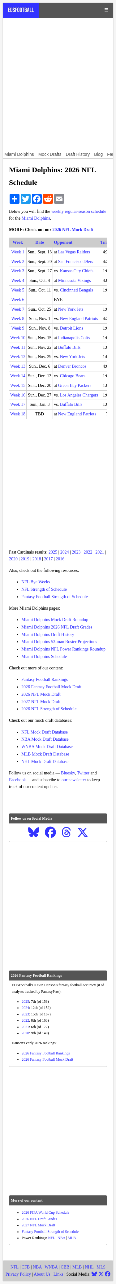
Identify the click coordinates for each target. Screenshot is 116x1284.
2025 (53, 552)
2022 (88, 552)
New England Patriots (79, 318)
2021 (99, 552)
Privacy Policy (18, 1274)
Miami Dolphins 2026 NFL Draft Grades (56, 627)
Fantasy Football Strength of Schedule (54, 596)
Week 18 (17, 414)
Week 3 (17, 271)
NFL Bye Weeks (35, 582)
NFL (51, 1238)
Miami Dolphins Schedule (44, 656)
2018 (36, 559)
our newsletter (74, 780)
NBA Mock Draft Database (45, 739)
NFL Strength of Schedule (44, 589)
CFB (26, 1267)
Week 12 (17, 356)
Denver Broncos (72, 366)
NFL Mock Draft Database (44, 732)
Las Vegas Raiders (74, 252)
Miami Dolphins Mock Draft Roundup (54, 619)
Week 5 (17, 290)
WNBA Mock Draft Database (47, 746)
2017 (48, 559)
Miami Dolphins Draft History (47, 634)
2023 (76, 552)
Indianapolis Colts (74, 337)
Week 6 (17, 299)
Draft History (78, 154)
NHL (89, 1267)
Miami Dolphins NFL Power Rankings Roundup (63, 649)
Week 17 (17, 404)
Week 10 (17, 337)
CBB (65, 1267)
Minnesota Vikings (74, 280)
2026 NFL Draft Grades (39, 1219)
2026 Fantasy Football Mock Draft (51, 687)
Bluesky (68, 773)
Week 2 (17, 261)
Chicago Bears (72, 376)
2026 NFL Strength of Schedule (48, 709)
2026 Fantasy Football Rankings (46, 1053)
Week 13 (17, 366)
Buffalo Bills (69, 347)
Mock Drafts (50, 154)
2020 (13, 559)
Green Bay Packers (74, 385)
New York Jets (70, 309)
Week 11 (17, 347)
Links (58, 1274)
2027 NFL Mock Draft (41, 701)
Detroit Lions (71, 328)
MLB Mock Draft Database (45, 754)
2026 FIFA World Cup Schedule (45, 1212)
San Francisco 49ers (75, 261)
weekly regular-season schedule (78, 211)
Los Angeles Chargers (79, 395)
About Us (42, 1274)
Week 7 (17, 309)
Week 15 (17, 385)
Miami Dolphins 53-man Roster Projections (59, 641)
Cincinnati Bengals (76, 290)
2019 (25, 559)
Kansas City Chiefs (76, 271)
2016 (60, 559)
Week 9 (17, 328)
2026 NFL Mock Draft (73, 229)
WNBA (51, 1267)
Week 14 (17, 376)
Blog (98, 154)
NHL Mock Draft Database (44, 761)
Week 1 (17, 252)
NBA (61, 1238)
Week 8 (17, 318)
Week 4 (17, 280)
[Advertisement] (58, 84)
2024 (64, 552)
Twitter (83, 773)
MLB (72, 1238)
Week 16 (17, 395)
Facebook (17, 780)
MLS (101, 1267)
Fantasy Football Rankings (44, 679)
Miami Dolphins (19, 154)
